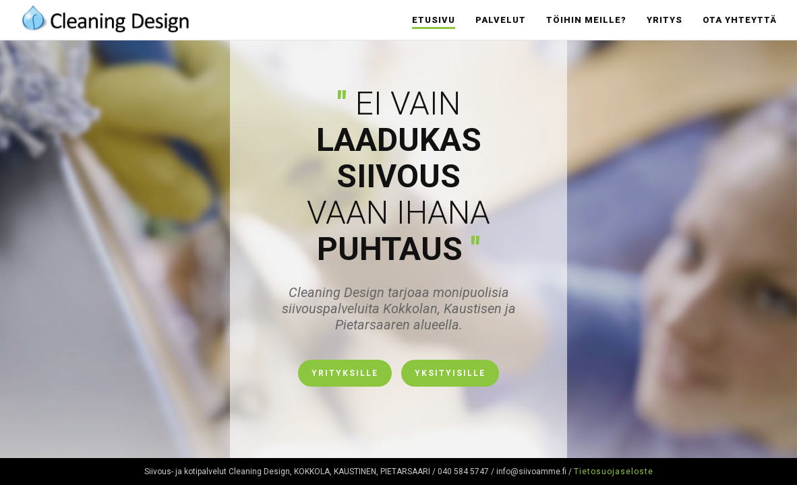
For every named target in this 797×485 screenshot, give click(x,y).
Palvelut (500, 20)
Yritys (664, 20)
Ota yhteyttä (740, 20)
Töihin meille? (586, 20)
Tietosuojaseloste (613, 471)
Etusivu (433, 20)
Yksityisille (450, 373)
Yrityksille (345, 373)
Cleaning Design (104, 17)
